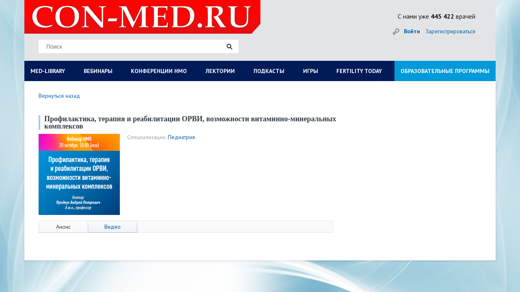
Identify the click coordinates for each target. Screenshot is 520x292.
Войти (412, 31)
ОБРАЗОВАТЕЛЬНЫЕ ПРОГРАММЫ (445, 71)
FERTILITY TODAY (359, 71)
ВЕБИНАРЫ (98, 71)
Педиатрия (181, 137)
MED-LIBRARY (47, 71)
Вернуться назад (59, 95)
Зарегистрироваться (450, 31)
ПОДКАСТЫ (269, 71)
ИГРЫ (310, 71)
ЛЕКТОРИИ (220, 71)
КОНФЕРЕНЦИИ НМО (159, 71)
